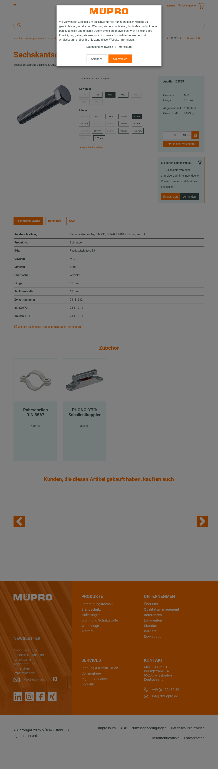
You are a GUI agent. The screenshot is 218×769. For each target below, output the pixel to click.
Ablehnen (97, 59)
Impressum (125, 47)
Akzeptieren (120, 59)
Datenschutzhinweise (99, 47)
